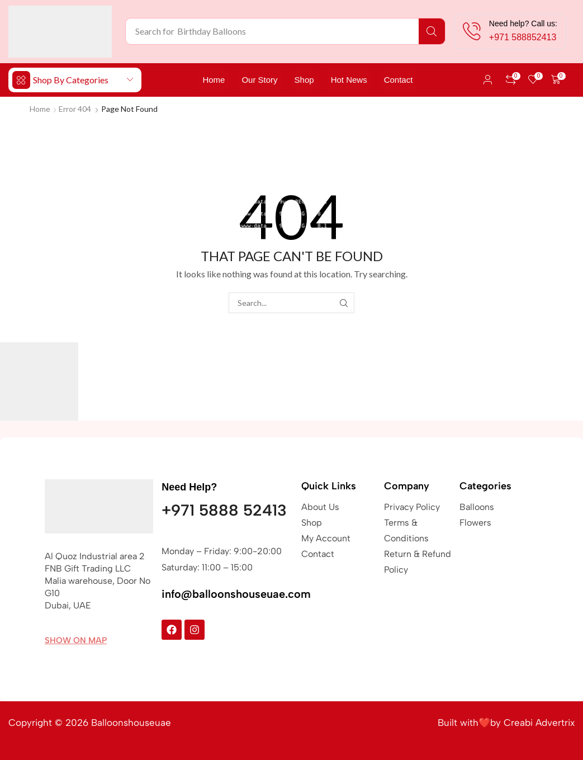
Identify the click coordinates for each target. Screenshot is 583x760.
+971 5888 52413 (224, 510)
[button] (488, 80)
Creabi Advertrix (539, 722)
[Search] (432, 31)
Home (40, 109)
